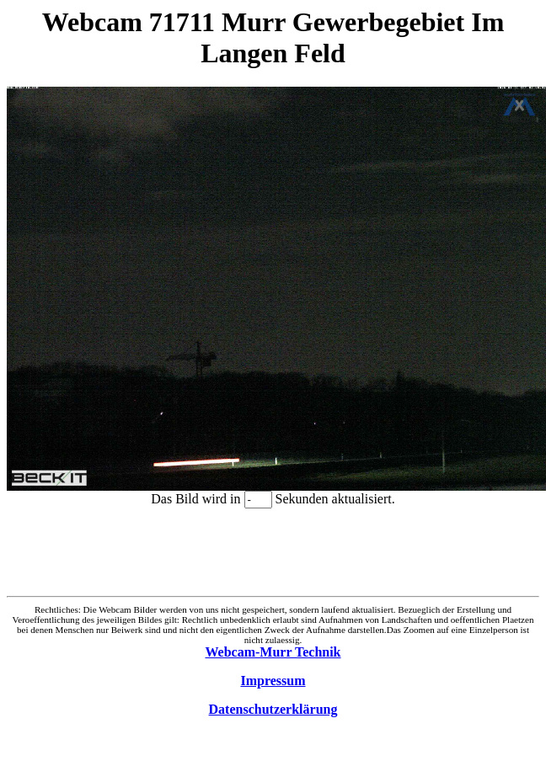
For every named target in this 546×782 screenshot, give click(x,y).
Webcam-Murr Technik (272, 652)
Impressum (272, 680)
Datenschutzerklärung (273, 709)
